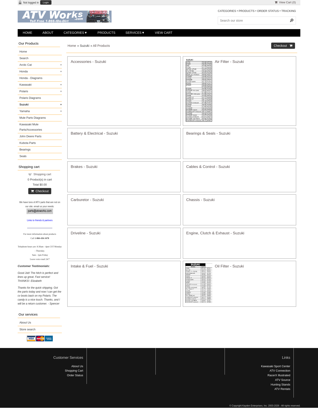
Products (106, 32)
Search (23, 58)
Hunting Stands (280, 384)
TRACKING (288, 11)
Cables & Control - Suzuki (208, 166)
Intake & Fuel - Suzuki (89, 266)
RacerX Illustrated (278, 375)
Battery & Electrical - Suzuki (94, 133)
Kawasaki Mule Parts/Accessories (30, 127)
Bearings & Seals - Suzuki (208, 133)
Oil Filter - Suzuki (229, 266)
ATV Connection (280, 370)
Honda (23, 71)
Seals (22, 156)
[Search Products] (257, 20)
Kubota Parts (27, 143)
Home (27, 32)
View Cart (163, 32)
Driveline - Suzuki (85, 233)
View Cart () (285, 2)
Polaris (23, 91)
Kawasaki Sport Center (275, 366)
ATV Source (282, 380)
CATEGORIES (227, 11)
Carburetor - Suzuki (87, 199)
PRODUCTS (247, 11)
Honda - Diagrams (30, 78)
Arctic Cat (25, 64)
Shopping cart (42, 174)
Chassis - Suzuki (200, 199)
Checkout (40, 191)
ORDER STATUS (268, 11)
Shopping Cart (74, 370)
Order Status (75, 375)
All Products (101, 45)
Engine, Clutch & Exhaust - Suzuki (215, 233)
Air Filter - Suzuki (229, 61)
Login (46, 2)
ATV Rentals (282, 389)
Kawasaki (25, 84)
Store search (27, 329)
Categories (74, 32)
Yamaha (24, 111)
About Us (25, 322)
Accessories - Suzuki (88, 61)
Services (133, 32)
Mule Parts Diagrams (32, 117)
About (47, 32)
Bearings (25, 149)
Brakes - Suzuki (84, 166)
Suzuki (23, 104)
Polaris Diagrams (30, 98)
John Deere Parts (30, 136)
